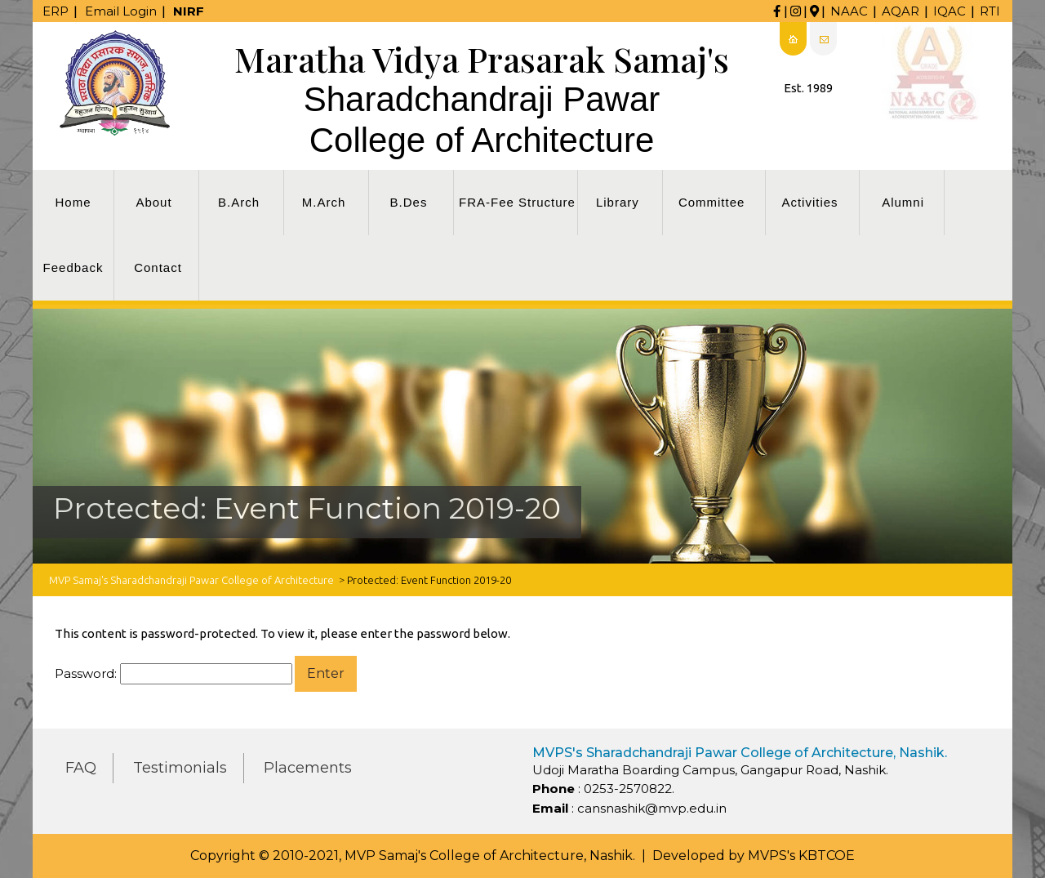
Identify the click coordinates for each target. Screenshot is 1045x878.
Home (73, 202)
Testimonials (180, 768)
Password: (173, 674)
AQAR (900, 11)
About (153, 202)
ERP (55, 11)
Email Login (121, 11)
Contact (158, 267)
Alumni (903, 202)
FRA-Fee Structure (517, 202)
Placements (308, 768)
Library (617, 202)
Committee (711, 202)
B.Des (409, 202)
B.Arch (239, 202)
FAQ (80, 768)
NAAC (849, 11)
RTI (990, 11)
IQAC (949, 11)
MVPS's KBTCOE (801, 855)
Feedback (73, 267)
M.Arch (324, 202)
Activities (809, 202)
